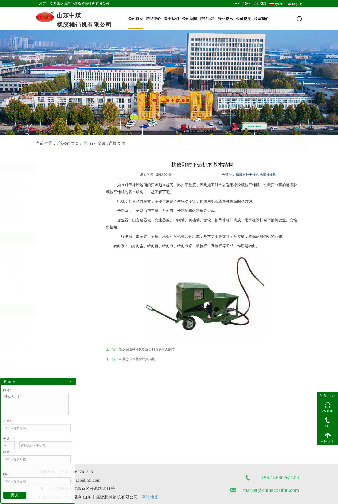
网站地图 (150, 484)
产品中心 (153, 19)
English (297, 4)
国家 (7, 474)
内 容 (7, 390)
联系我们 (261, 19)
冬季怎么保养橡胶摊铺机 (143, 359)
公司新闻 (189, 19)
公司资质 (243, 19)
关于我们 (171, 19)
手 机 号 (8, 438)
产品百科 (207, 19)
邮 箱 (7, 452)
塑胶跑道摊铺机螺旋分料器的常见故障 (152, 349)
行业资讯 (225, 19)
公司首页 (135, 19)
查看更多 (45, 224)
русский (280, 4)
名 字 (7, 421)
